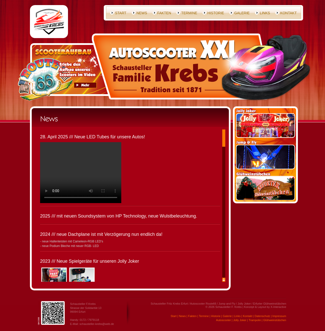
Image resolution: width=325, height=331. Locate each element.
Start (120, 13)
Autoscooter (223, 320)
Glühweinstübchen (274, 320)
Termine (189, 13)
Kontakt (288, 13)
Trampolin (255, 320)
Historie (215, 13)
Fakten (164, 13)
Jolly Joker (239, 320)
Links (265, 13)
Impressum (279, 316)
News (141, 13)
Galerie (242, 13)
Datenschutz (262, 316)
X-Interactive (278, 306)
